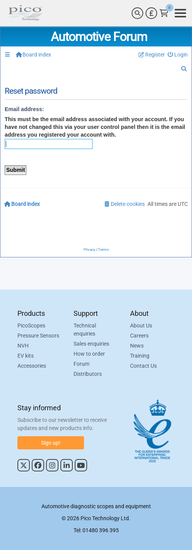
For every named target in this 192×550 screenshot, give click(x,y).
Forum (81, 364)
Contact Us (143, 366)
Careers (139, 335)
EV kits (25, 356)
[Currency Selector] (151, 13)
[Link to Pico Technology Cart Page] (163, 13)
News (137, 346)
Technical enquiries (85, 329)
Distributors (88, 374)
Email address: (24, 109)
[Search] (137, 13)
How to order (89, 354)
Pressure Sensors (38, 335)
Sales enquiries (91, 344)
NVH (23, 346)
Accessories (31, 366)
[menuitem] (178, 55)
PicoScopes (31, 325)
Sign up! (50, 443)
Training (139, 356)
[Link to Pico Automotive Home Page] (24, 13)
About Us (141, 325)
